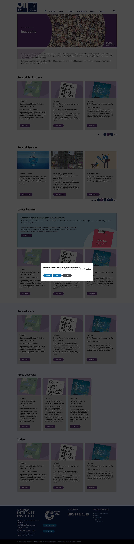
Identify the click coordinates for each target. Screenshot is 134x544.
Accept (48, 275)
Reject (57, 275)
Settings (67, 275)
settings (88, 269)
